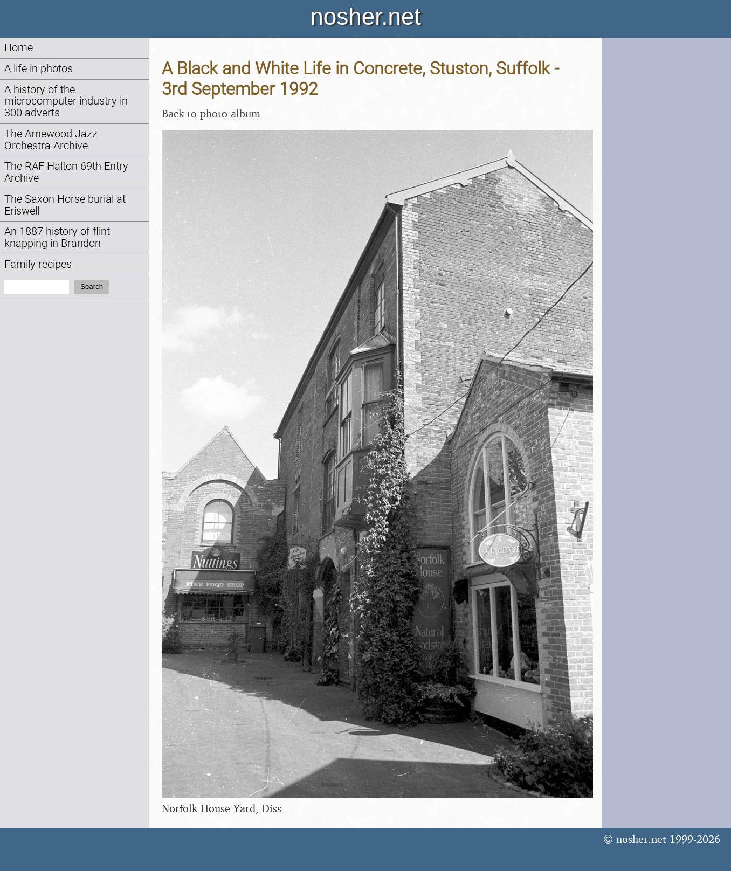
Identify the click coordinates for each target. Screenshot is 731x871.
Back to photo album (211, 113)
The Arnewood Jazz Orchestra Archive (51, 140)
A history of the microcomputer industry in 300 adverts (66, 102)
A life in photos (38, 69)
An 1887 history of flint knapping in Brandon (57, 237)
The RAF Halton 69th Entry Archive (66, 172)
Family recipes (38, 264)
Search (91, 286)
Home (18, 48)
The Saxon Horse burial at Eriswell (65, 205)
